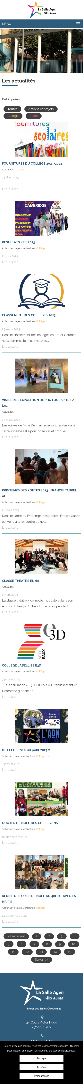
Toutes (12, 109)
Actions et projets (41, 109)
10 (73, 944)
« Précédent (16, 936)
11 (13, 952)
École (33, 116)
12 (27, 952)
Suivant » (41, 959)
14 (55, 952)
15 (69, 952)
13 (41, 952)
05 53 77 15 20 (41, 1040)
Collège (13, 116)
